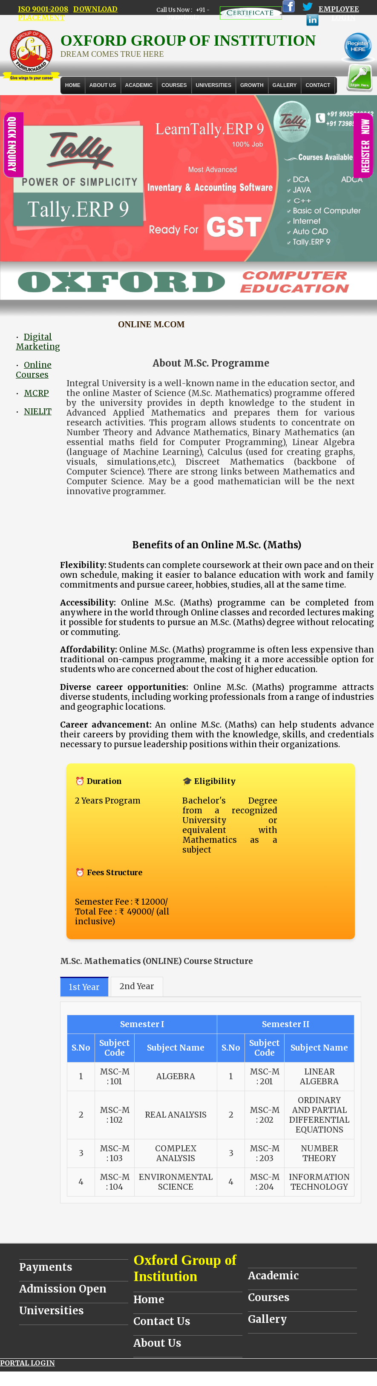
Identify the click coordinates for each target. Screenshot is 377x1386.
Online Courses (34, 370)
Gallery (285, 85)
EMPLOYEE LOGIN (339, 13)
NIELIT (38, 411)
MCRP (36, 393)
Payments (45, 1267)
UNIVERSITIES (213, 85)
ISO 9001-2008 (43, 9)
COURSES (174, 85)
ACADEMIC (139, 85)
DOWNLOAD (95, 9)
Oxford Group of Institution (184, 1268)
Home (73, 85)
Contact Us (161, 1321)
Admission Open (62, 1289)
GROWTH (252, 85)
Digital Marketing (38, 342)
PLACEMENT (41, 17)
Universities (51, 1310)
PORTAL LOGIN (27, 1363)
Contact (317, 85)
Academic (273, 1275)
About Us (102, 85)
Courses (269, 1297)
